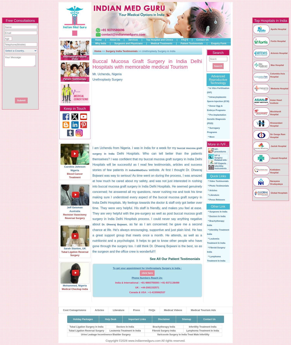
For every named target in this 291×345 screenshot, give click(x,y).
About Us (115, 39)
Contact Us (202, 39)
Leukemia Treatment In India (125, 330)
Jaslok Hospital (269, 146)
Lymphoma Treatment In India (202, 330)
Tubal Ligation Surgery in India (86, 326)
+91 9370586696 (112, 30)
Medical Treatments (161, 43)
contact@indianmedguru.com (123, 34)
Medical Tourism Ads (203, 310)
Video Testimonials (219, 181)
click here (147, 273)
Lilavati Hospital (270, 158)
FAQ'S (184, 39)
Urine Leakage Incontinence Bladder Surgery (105, 334)
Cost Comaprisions (74, 310)
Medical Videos (173, 310)
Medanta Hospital (270, 88)
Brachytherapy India (164, 326)
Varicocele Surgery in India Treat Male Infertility (183, 334)
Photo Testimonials (219, 186)
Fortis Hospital (269, 41)
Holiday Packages (83, 319)
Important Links (137, 319)
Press (136, 310)
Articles (213, 190)
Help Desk (110, 319)
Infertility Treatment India (202, 326)
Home (98, 39)
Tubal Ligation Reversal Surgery (86, 330)
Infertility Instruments (221, 167)
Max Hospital (268, 65)
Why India (100, 43)
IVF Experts (220, 163)
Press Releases (217, 199)
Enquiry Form (218, 43)
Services (133, 39)
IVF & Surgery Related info (221, 157)
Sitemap (186, 319)
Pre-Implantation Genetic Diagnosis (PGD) (216, 119)
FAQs (152, 310)
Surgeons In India (218, 211)
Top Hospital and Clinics (159, 39)
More (212, 137)
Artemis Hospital (270, 53)
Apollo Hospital (269, 29)
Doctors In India (217, 216)
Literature (214, 195)
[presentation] (41, 82)
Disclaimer (164, 319)
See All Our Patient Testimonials (175, 259)
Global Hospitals (270, 193)
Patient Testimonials (192, 43)
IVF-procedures (220, 150)
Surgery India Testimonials (122, 51)
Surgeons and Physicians (128, 43)
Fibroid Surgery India (164, 330)
